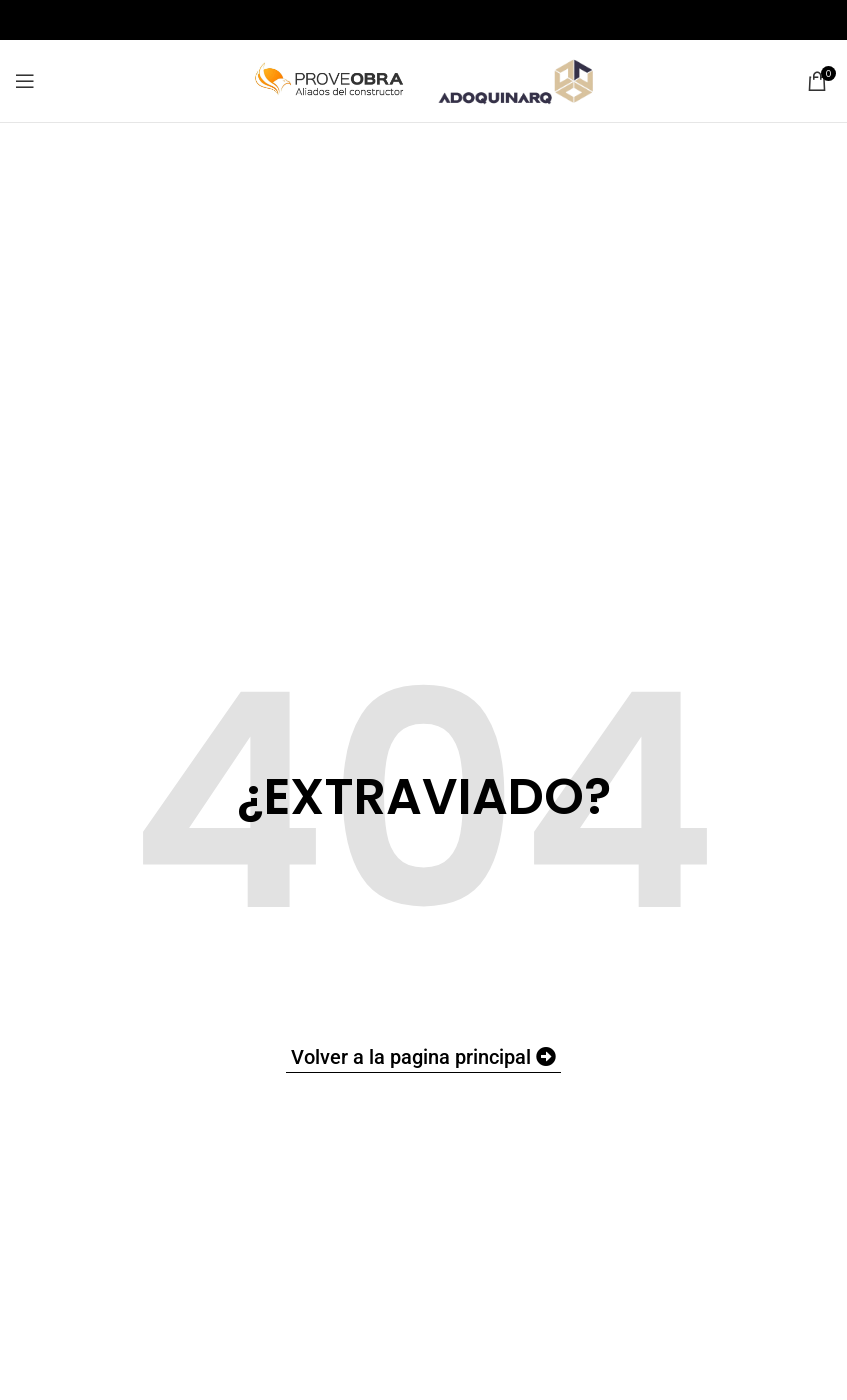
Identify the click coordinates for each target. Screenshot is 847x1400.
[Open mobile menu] (25, 81)
